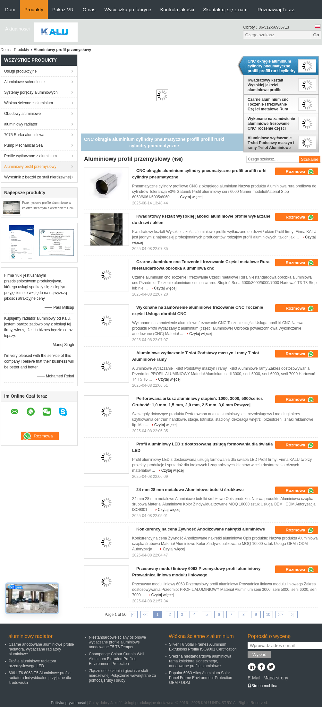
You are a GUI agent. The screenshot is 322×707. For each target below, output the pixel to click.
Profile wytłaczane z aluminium (30, 156)
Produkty (33, 9)
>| (292, 614)
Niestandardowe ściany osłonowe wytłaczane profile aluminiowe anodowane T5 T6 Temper (117, 642)
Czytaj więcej (191, 197)
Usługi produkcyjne (20, 71)
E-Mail (254, 677)
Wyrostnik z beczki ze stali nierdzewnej (37, 177)
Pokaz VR (63, 9)
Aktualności (17, 28)
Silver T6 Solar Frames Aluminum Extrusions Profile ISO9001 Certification (203, 646)
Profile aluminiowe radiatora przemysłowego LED (32, 663)
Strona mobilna (262, 686)
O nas (89, 9)
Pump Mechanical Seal (24, 145)
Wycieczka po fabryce (128, 9)
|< (132, 614)
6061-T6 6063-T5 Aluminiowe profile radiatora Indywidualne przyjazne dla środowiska (40, 678)
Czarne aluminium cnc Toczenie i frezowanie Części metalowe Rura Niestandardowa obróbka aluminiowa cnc (270, 104)
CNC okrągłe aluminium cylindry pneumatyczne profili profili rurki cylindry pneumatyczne (271, 66)
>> (280, 614)
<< (145, 614)
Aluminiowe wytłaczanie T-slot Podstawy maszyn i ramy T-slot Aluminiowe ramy (271, 143)
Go (316, 34)
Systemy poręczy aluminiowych (31, 92)
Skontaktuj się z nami (226, 9)
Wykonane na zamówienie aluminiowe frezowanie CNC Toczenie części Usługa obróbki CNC (271, 123)
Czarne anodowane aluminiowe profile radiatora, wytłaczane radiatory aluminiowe (41, 649)
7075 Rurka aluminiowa (24, 135)
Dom (10, 9)
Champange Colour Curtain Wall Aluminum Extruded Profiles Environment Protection (116, 659)
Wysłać (259, 654)
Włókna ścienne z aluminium (28, 103)
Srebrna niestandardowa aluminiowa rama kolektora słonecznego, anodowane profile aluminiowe (200, 661)
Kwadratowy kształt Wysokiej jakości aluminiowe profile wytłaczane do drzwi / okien (267, 85)
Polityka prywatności (68, 703)
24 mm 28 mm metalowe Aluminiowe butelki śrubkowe (190, 489)
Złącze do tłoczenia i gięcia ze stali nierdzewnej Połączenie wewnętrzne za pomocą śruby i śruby (122, 675)
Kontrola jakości (177, 9)
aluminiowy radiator (20, 124)
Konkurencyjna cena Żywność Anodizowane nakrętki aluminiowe (200, 529)
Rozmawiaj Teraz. (276, 9)
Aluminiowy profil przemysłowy (30, 166)
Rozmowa (300, 171)
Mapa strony (275, 677)
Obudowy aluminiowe (22, 113)
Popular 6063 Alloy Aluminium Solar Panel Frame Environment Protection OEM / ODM (200, 678)
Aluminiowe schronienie (24, 82)
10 (268, 614)
